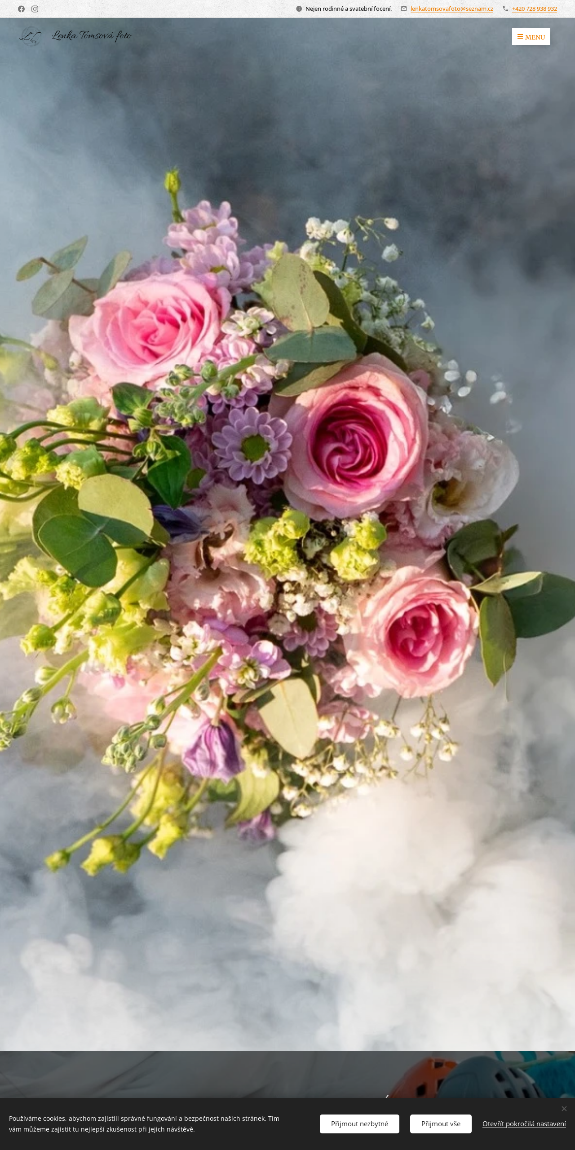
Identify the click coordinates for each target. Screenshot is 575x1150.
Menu (531, 37)
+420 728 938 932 (534, 8)
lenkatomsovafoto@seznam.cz (452, 8)
